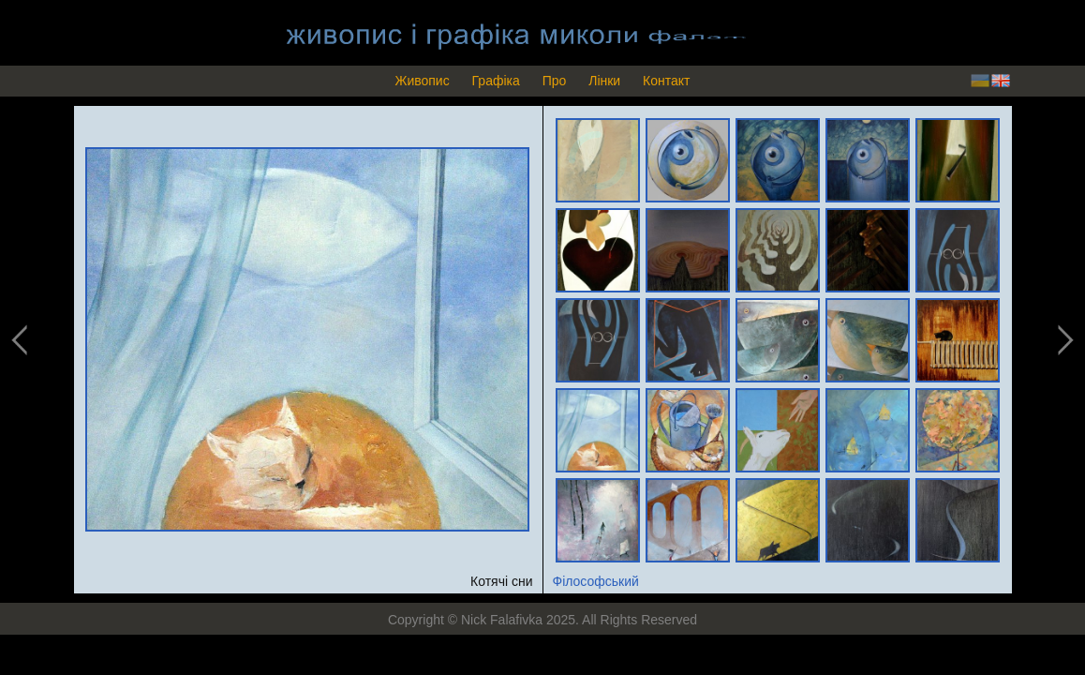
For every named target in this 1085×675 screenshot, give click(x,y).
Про (554, 80)
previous (20, 340)
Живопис (421, 80)
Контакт (666, 80)
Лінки (604, 80)
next (1063, 340)
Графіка (496, 80)
